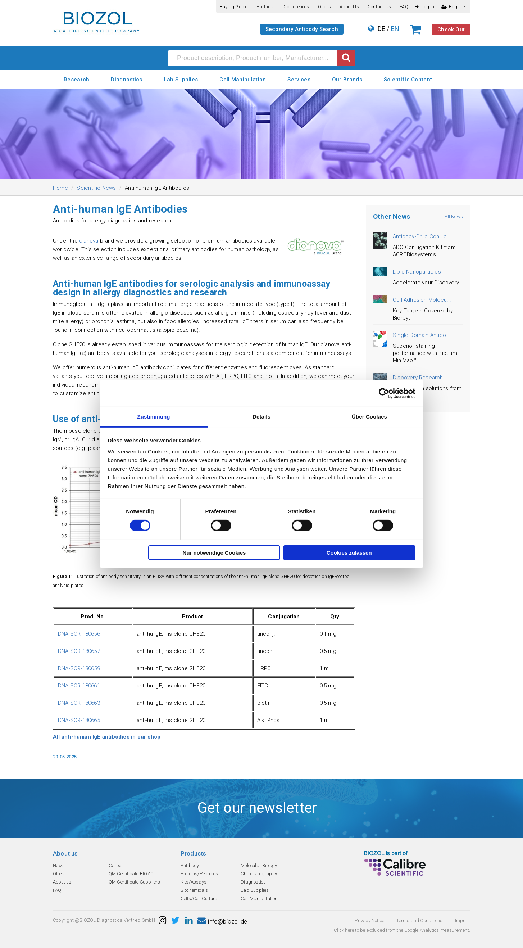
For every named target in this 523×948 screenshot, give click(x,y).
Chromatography (259, 873)
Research (76, 79)
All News (454, 216)
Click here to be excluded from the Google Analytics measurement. (402, 930)
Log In (424, 6)
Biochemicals (194, 890)
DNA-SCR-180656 (79, 634)
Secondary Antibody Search (301, 29)
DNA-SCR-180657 (79, 651)
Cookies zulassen (349, 553)
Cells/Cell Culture (199, 898)
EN (395, 28)
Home (60, 188)
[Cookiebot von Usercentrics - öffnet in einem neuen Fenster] (384, 393)
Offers (324, 6)
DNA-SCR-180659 (79, 668)
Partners (265, 6)
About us (349, 6)
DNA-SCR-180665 (79, 720)
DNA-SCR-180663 (79, 703)
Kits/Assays (193, 882)
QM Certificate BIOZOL (132, 873)
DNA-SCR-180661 (79, 685)
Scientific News (96, 188)
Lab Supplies (181, 79)
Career (116, 865)
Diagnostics (126, 79)
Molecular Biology (259, 865)
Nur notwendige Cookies (214, 553)
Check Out (451, 29)
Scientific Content (408, 79)
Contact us (379, 6)
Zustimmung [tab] (153, 417)
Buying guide (233, 6)
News (59, 865)
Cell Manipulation (242, 79)
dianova (89, 241)
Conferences (296, 6)
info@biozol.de (222, 921)
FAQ (404, 6)
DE (381, 28)
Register (454, 6)
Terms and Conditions (419, 920)
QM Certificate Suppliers (134, 882)
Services (298, 79)
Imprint (462, 920)
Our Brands (347, 79)
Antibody (190, 865)
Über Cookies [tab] (369, 417)
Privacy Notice (369, 920)
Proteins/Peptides (199, 873)
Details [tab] (261, 417)
